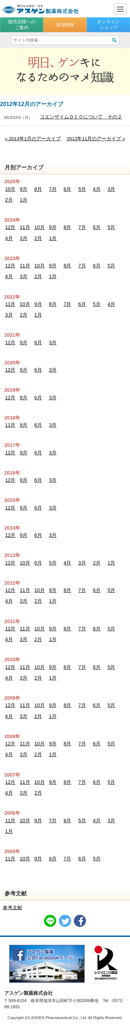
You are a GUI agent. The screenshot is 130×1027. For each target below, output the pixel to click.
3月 (111, 189)
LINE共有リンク (50, 921)
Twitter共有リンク (65, 921)
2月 (9, 200)
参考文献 (12, 907)
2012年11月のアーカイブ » (96, 138)
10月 (10, 189)
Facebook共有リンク (80, 921)
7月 (53, 189)
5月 (82, 189)
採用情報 (65, 24)
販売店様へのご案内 (21, 24)
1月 (23, 200)
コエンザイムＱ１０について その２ (81, 116)
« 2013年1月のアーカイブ (33, 138)
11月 (25, 227)
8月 (38, 189)
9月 (23, 189)
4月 (97, 189)
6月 (67, 189)
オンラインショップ (108, 24)
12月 (10, 227)
